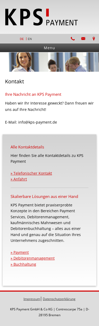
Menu (49, 47)
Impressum (31, 299)
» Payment (20, 252)
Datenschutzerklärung (59, 299)
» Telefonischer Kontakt (31, 173)
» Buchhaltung (23, 264)
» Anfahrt (19, 179)
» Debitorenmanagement (33, 258)
